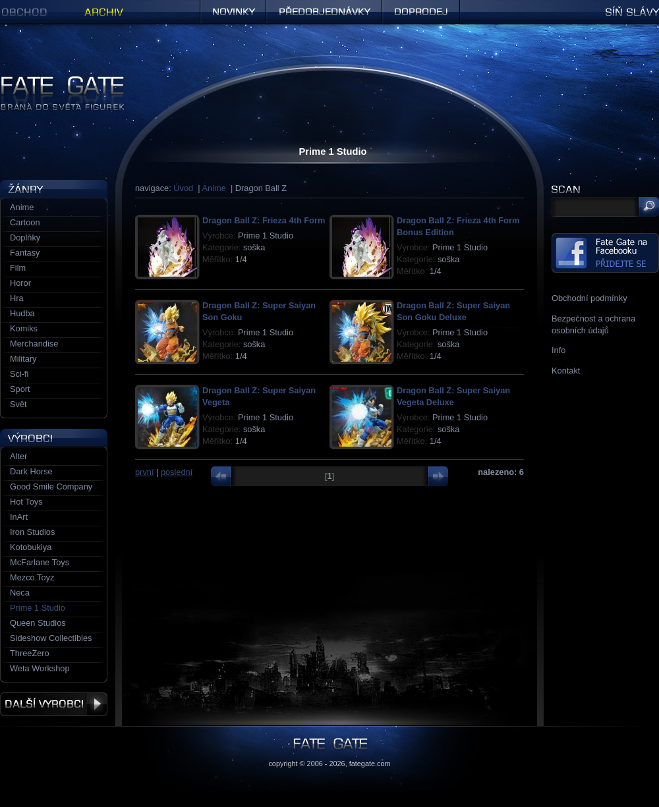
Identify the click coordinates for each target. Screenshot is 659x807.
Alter (18, 456)
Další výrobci (53, 704)
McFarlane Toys (39, 562)
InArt (19, 517)
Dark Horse (31, 471)
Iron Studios (32, 532)
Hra (17, 298)
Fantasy (25, 253)
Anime (214, 188)
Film (18, 268)
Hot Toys (26, 502)
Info (558, 350)
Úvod (183, 188)
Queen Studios (38, 623)
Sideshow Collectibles (51, 638)
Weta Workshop (40, 668)
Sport (20, 389)
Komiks (24, 328)
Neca (20, 593)
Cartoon (25, 222)
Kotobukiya (30, 547)
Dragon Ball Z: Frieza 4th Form (263, 220)
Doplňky (25, 237)
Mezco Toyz (32, 577)
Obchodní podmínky (589, 298)
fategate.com (370, 763)
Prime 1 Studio (37, 608)
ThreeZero (29, 653)
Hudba (22, 313)
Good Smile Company (51, 486)
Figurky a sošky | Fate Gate (51, 81)
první (144, 472)
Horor (20, 283)
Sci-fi (19, 374)
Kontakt (566, 371)
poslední (176, 472)
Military (23, 359)
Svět (18, 404)
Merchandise (34, 343)
